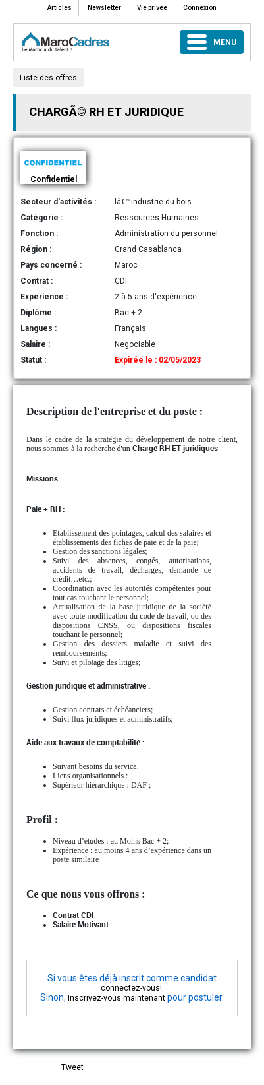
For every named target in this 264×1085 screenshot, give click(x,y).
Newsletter (104, 7)
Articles (59, 7)
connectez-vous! (131, 988)
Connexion (200, 7)
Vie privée (152, 7)
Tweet (72, 1067)
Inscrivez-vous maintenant (116, 998)
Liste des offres (48, 77)
